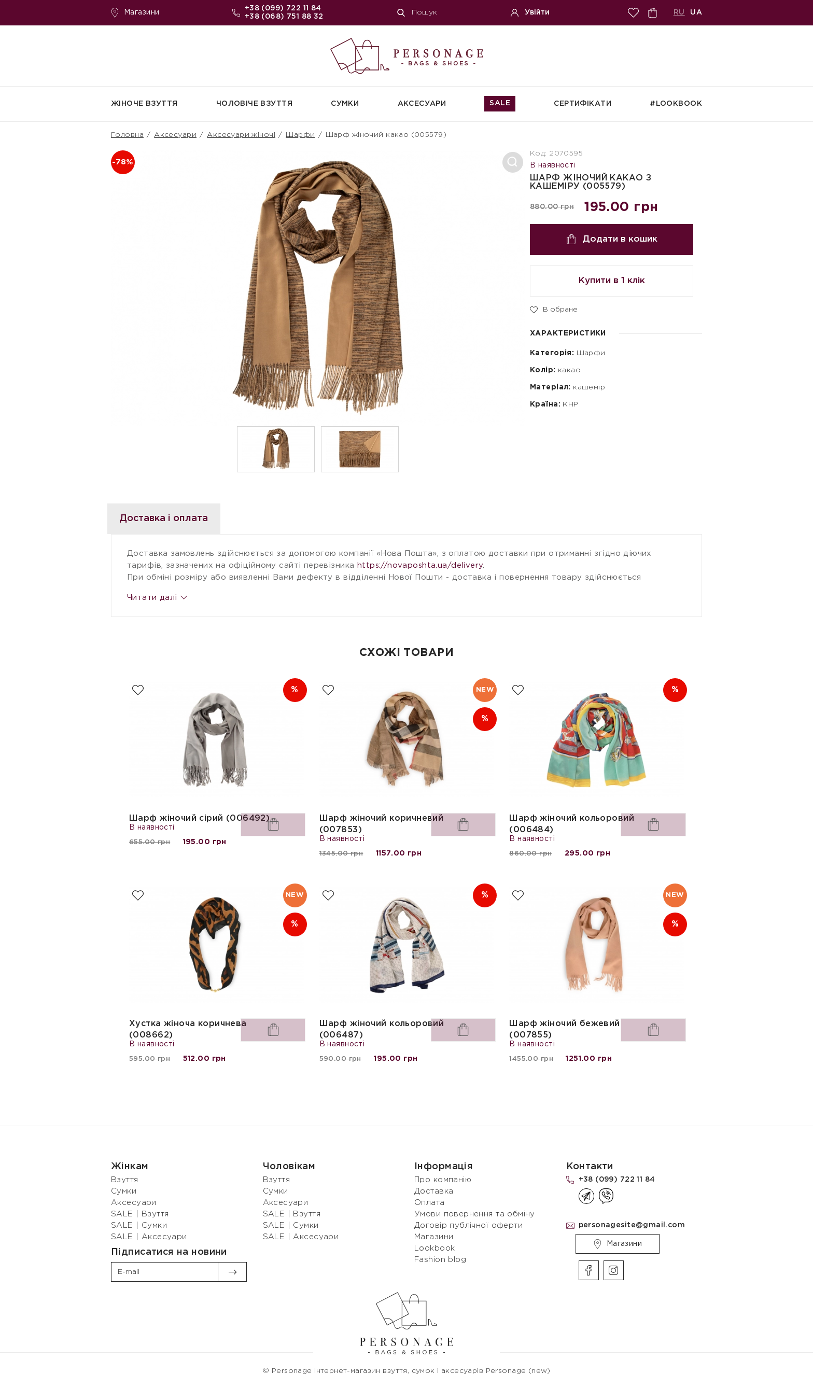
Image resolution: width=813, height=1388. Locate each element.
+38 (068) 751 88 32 (284, 16)
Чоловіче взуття (254, 104)
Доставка (433, 1191)
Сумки (345, 104)
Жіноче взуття (144, 104)
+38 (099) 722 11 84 (283, 8)
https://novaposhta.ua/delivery (420, 565)
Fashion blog (440, 1259)
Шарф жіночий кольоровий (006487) (381, 1029)
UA (696, 12)
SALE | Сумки (139, 1225)
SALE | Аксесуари (149, 1236)
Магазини (135, 13)
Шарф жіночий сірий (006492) (199, 818)
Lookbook (434, 1248)
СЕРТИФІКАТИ (582, 104)
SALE (499, 103)
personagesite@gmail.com (632, 1225)
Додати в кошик (611, 239)
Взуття (124, 1179)
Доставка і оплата (179, 518)
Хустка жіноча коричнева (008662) (188, 1029)
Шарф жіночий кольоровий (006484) (571, 824)
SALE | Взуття (140, 1214)
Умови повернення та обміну (474, 1214)
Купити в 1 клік (611, 281)
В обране (554, 309)
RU (679, 12)
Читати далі (156, 597)
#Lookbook (676, 104)
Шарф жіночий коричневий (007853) (381, 824)
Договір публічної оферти (468, 1225)
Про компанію (442, 1179)
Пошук (417, 13)
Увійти (530, 13)
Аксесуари (422, 104)
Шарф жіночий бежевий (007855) (564, 1029)
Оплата (429, 1202)
